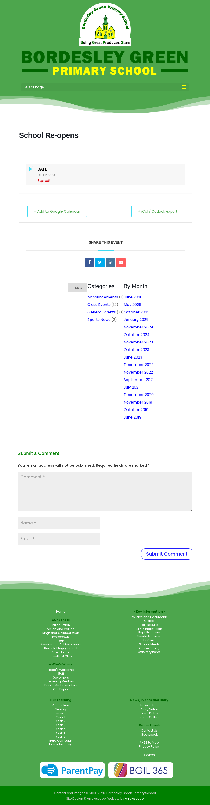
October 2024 (137, 334)
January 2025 (136, 319)
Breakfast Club (61, 656)
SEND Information (149, 629)
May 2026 (132, 304)
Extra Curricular (60, 741)
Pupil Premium (149, 632)
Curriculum (60, 705)
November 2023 (138, 342)
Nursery (61, 709)
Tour (60, 641)
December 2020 (139, 394)
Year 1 (60, 717)
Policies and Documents (149, 617)
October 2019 (136, 409)
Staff (60, 673)
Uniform (149, 640)
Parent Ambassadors (60, 685)
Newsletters (149, 705)
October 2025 (136, 312)
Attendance (61, 652)
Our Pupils (60, 689)
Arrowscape (134, 799)
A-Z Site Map (149, 742)
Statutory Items (149, 652)
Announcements (102, 297)
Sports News (98, 319)
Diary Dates (149, 709)
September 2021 (139, 379)
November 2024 (138, 327)
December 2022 (138, 364)
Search (149, 755)
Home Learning (60, 744)
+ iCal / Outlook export (157, 211)
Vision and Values (60, 629)
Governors (61, 677)
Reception (61, 713)
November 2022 (138, 372)
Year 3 (60, 725)
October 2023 (136, 349)
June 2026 (133, 297)
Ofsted (149, 621)
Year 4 (60, 729)
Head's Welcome (61, 670)
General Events (101, 312)
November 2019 (138, 402)
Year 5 (60, 733)
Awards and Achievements (60, 644)
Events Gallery (149, 717)
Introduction (61, 625)
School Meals (149, 644)
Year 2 (60, 721)
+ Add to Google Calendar (57, 211)
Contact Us (149, 731)
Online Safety (149, 648)
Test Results (149, 625)
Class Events (99, 304)
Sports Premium (149, 636)
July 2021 (132, 387)
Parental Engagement (60, 648)
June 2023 (133, 357)
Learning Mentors (61, 681)
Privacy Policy (149, 746)
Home (60, 612)
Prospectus (60, 637)
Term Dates (149, 713)
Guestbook (149, 734)
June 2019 (132, 417)
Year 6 (60, 737)
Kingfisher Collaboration (60, 633)
